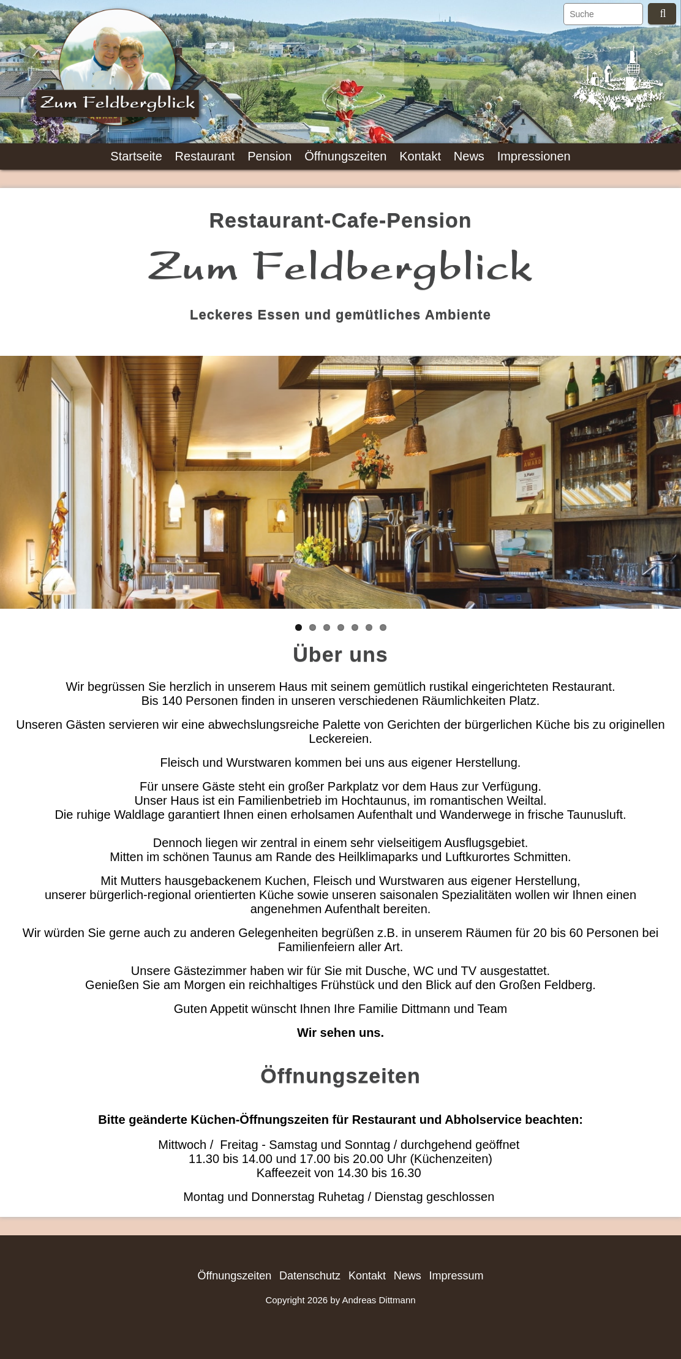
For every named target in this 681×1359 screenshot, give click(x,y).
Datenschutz (309, 1276)
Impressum (456, 1276)
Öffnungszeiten (345, 156)
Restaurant (205, 156)
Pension (269, 156)
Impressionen (534, 156)
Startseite (136, 156)
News (469, 156)
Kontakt (420, 156)
